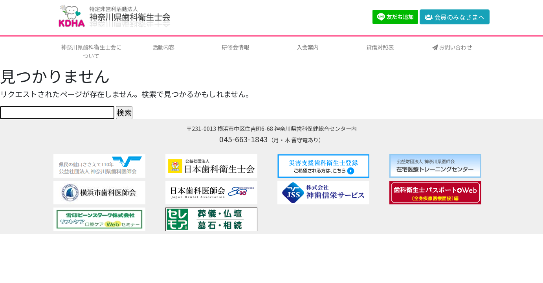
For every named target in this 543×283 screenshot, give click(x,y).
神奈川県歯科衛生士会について (91, 51)
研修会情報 (235, 47)
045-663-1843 (243, 139)
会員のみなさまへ (454, 17)
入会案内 (308, 47)
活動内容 (163, 47)
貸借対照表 (380, 47)
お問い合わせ (452, 47)
